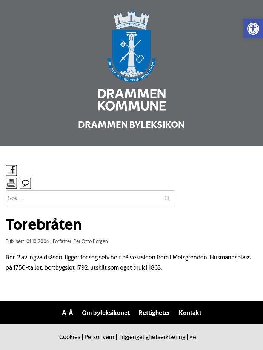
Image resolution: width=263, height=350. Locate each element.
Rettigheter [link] (154, 312)
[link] (253, 28)
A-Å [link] (67, 312)
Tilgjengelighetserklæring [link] (151, 336)
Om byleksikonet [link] (106, 312)
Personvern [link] (99, 336)
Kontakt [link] (190, 312)
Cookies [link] (69, 336)
